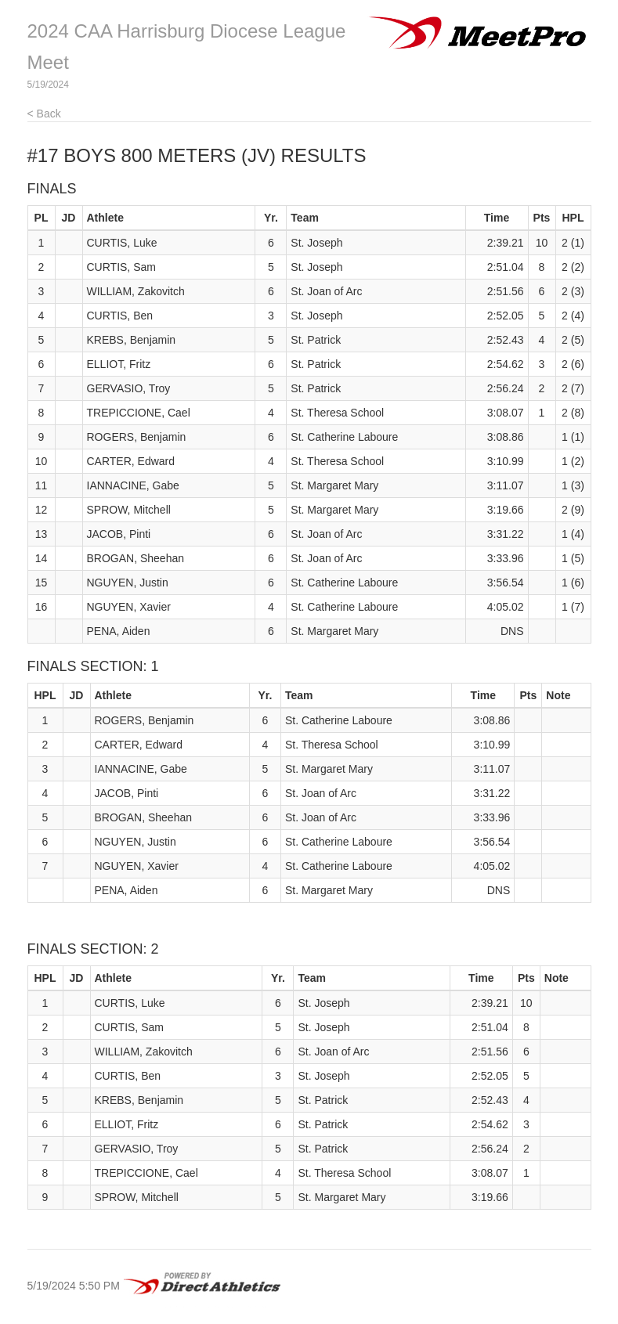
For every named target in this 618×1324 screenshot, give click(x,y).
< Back (44, 113)
